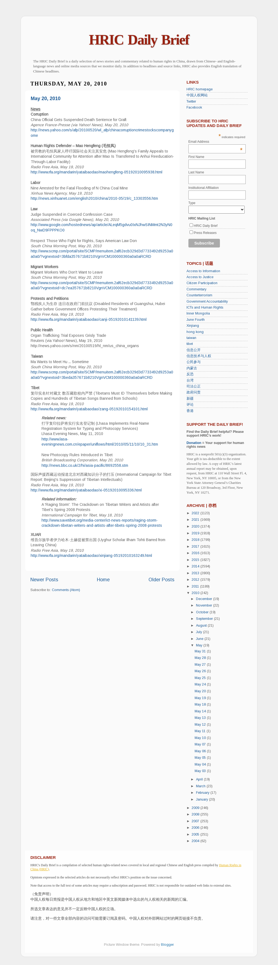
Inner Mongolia (198, 313)
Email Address (215, 142)
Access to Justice (200, 277)
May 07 (201, 744)
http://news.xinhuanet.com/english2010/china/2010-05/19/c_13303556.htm (94, 198)
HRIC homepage (200, 89)
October (203, 612)
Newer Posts (44, 579)
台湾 (190, 380)
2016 (196, 553)
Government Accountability (207, 301)
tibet (190, 344)
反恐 (190, 374)
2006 (196, 828)
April (200, 779)
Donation (194, 443)
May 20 (201, 691)
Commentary (196, 289)
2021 (196, 520)
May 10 (201, 738)
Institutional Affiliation (203, 188)
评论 (190, 405)
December (204, 599)
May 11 (201, 731)
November (204, 605)
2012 (196, 580)
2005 (196, 834)
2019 (196, 533)
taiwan (191, 338)
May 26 (201, 671)
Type (191, 203)
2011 (196, 586)
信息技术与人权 (199, 356)
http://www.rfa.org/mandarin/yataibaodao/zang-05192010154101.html (89, 409)
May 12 (201, 724)
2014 (196, 566)
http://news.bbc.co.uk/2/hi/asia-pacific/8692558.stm (85, 465)
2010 (196, 593)
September (205, 619)
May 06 (201, 751)
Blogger (167, 945)
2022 (196, 513)
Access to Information (203, 271)
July (199, 632)
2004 (196, 841)
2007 (196, 821)
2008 (196, 814)
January (202, 799)
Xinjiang (193, 326)
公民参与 (194, 362)
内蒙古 (192, 368)
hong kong (195, 332)
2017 (196, 546)
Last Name (196, 172)
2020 (196, 526)
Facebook (194, 107)
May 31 (201, 651)
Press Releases (205, 233)
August (202, 625)
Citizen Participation (202, 283)
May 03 (201, 771)
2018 (196, 540)
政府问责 (194, 392)
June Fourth (196, 320)
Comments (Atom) (66, 590)
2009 (196, 808)
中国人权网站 (197, 95)
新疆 (190, 399)
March (201, 786)
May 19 (201, 698)
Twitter (191, 101)
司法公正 (194, 386)
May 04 (201, 764)
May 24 (201, 684)
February (203, 793)
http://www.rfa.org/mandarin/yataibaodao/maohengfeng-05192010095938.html (96, 172)
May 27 (201, 664)
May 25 (201, 678)
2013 (196, 573)
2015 (196, 560)
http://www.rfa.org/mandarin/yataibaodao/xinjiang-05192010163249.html (91, 555)
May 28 (201, 658)
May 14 (201, 711)
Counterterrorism (199, 295)
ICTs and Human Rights (205, 307)
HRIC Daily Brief (139, 39)
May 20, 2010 (46, 98)
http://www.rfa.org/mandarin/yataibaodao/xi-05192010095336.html (86, 490)
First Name (196, 157)
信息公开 (194, 350)
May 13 (201, 718)
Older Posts (161, 579)
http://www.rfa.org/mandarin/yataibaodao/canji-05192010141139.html (89, 319)
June (200, 639)
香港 (190, 411)
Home (103, 579)
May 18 (201, 704)
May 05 (201, 758)
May (199, 645)
